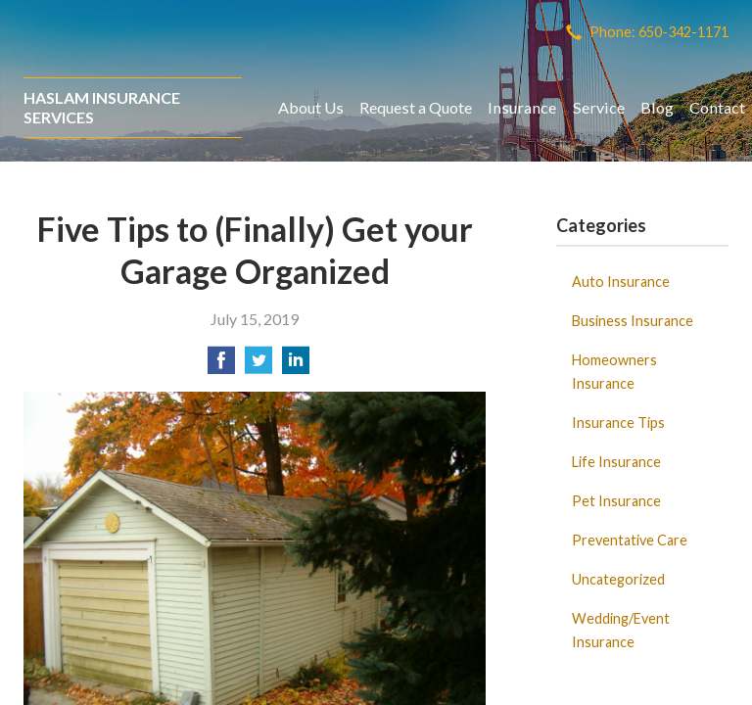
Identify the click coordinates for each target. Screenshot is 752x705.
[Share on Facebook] (221, 365)
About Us (311, 107)
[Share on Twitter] (258, 365)
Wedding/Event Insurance (621, 630)
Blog (657, 107)
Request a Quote (415, 107)
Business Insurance (632, 320)
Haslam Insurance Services (102, 107)
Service (599, 107)
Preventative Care (629, 540)
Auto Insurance (621, 281)
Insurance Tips (618, 422)
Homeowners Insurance (614, 372)
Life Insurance (616, 461)
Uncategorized (618, 579)
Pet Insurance (616, 501)
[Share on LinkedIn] (295, 365)
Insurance (522, 107)
